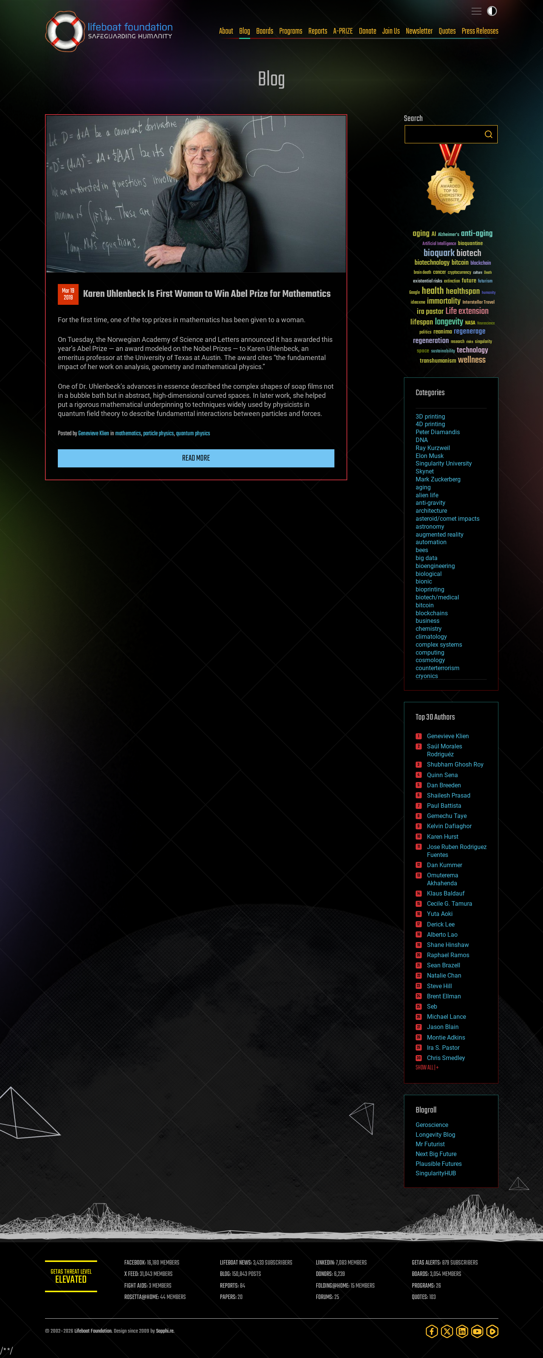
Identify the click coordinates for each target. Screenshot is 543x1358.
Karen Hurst (442, 836)
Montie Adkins (446, 1037)
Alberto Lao (442, 934)
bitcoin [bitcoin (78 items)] (460, 263)
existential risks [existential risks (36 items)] (427, 281)
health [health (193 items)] (433, 291)
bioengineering (435, 566)
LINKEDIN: (325, 1263)
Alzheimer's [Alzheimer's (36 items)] (448, 235)
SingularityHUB (436, 1173)
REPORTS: (230, 1286)
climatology (431, 636)
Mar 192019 (68, 294)
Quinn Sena (442, 775)
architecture (431, 510)
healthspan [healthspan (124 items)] (463, 291)
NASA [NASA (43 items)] (470, 323)
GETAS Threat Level (71, 1277)
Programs (290, 31)
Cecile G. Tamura (449, 903)
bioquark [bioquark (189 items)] (439, 253)
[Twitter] (447, 1331)
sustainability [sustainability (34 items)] (443, 351)
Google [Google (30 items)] (414, 292)
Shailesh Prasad (448, 795)
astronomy (430, 526)
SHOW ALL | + (427, 1068)
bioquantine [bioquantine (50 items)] (470, 243)
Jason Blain (443, 1027)
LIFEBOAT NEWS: (237, 1263)
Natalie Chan (444, 975)
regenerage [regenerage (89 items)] (470, 331)
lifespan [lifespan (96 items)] (421, 322)
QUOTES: (420, 1297)
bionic (424, 581)
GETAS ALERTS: (426, 1263)
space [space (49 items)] (423, 351)
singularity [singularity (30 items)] (483, 342)
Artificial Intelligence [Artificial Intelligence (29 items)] (439, 244)
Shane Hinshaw (448, 944)
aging (423, 487)
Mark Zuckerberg (438, 479)
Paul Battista (444, 805)
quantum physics (193, 434)
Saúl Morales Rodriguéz (444, 750)
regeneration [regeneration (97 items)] (431, 341)
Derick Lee (441, 924)
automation (431, 542)
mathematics (128, 434)
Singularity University (444, 463)
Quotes (447, 31)
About (226, 31)
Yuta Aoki (440, 913)
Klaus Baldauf (446, 893)
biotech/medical (437, 597)
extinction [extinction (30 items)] (452, 281)
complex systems (439, 644)
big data (427, 558)
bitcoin (425, 605)
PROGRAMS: (423, 1286)
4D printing (430, 424)
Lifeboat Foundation (92, 1331)
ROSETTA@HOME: (142, 1297)
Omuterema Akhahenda (442, 879)
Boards (264, 31)
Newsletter (419, 31)
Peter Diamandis (438, 432)
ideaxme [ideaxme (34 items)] (418, 303)
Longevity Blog (435, 1134)
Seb (432, 1006)
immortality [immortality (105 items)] (444, 301)
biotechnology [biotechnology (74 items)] (432, 263)
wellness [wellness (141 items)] (472, 360)
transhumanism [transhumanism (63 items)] (438, 361)
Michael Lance (446, 1016)
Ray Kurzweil (433, 448)
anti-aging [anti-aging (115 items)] (477, 234)
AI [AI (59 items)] (434, 234)
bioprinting (430, 589)
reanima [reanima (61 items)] (442, 331)
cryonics (427, 676)
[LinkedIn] (462, 1331)
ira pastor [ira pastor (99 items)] (430, 311)
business (427, 620)
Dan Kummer (444, 865)
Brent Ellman (444, 996)
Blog (244, 31)
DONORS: (324, 1274)
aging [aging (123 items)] (421, 234)
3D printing (430, 416)
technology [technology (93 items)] (472, 350)
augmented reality (440, 534)
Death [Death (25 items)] (488, 273)
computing (430, 652)
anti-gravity (431, 502)
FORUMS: (325, 1297)
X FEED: (132, 1274)
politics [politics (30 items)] (425, 332)
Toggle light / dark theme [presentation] (492, 11)
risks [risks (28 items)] (469, 342)
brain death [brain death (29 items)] (422, 272)
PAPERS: (229, 1297)
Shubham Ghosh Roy (455, 764)
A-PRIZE (343, 31)
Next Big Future (436, 1154)
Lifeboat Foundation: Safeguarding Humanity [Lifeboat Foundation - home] (109, 31)
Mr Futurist (430, 1144)
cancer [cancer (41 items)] (439, 273)
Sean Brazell (443, 965)
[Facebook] (432, 1331)
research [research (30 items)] (457, 342)
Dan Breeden (444, 785)
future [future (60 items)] (469, 280)
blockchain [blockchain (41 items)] (480, 264)
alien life (427, 495)
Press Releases (480, 31)
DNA (422, 440)
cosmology (430, 660)
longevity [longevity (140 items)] (449, 322)
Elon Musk (430, 455)
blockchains (432, 613)
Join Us (391, 31)
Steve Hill (439, 986)
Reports (317, 31)
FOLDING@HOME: (333, 1286)
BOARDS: (420, 1274)
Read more (196, 458)
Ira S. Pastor (443, 1047)
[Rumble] (492, 1331)
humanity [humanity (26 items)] (489, 293)
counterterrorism (437, 668)
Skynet (425, 471)
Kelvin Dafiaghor (449, 826)
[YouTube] (477, 1331)
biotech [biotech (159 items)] (468, 253)
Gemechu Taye (447, 815)
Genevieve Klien (93, 434)
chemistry (429, 628)
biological (429, 573)
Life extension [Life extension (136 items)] (467, 312)
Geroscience (432, 1124)
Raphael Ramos (448, 955)
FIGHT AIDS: (137, 1286)
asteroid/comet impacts (448, 518)
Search (489, 134)
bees (422, 550)
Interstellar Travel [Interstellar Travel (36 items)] (479, 303)
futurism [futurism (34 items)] (485, 281)
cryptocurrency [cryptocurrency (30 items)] (459, 272)
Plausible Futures (439, 1163)
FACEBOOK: (136, 1263)
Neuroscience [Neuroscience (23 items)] (486, 324)
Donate (367, 31)
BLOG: (226, 1274)
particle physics (158, 434)
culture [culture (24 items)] (477, 273)
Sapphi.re (164, 1331)
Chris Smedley (446, 1058)
